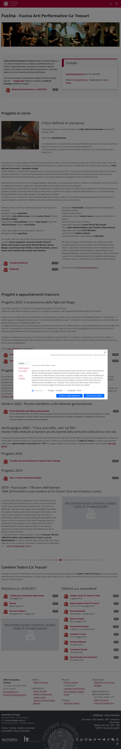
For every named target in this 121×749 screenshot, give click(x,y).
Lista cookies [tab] (22, 377)
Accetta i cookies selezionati (69, 396)
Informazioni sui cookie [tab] (24, 369)
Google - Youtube (55, 390)
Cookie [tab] (21, 363)
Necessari (39, 390)
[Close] (105, 352)
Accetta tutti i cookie (93, 396)
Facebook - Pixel (74, 390)
